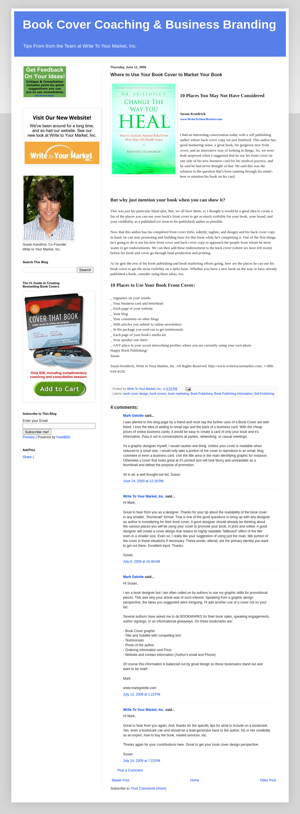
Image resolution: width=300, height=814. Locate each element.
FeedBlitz (63, 437)
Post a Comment (130, 770)
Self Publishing (264, 393)
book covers (158, 393)
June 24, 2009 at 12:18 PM (143, 481)
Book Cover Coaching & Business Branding (149, 24)
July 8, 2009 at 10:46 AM (141, 562)
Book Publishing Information (233, 393)
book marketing (178, 393)
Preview (29, 437)
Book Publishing (202, 393)
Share (27, 457)
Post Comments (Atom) (148, 788)
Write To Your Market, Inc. (143, 496)
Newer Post (120, 780)
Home (194, 780)
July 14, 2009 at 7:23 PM (141, 761)
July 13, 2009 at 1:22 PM (141, 694)
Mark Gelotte (133, 416)
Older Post (268, 780)
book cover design (135, 393)
